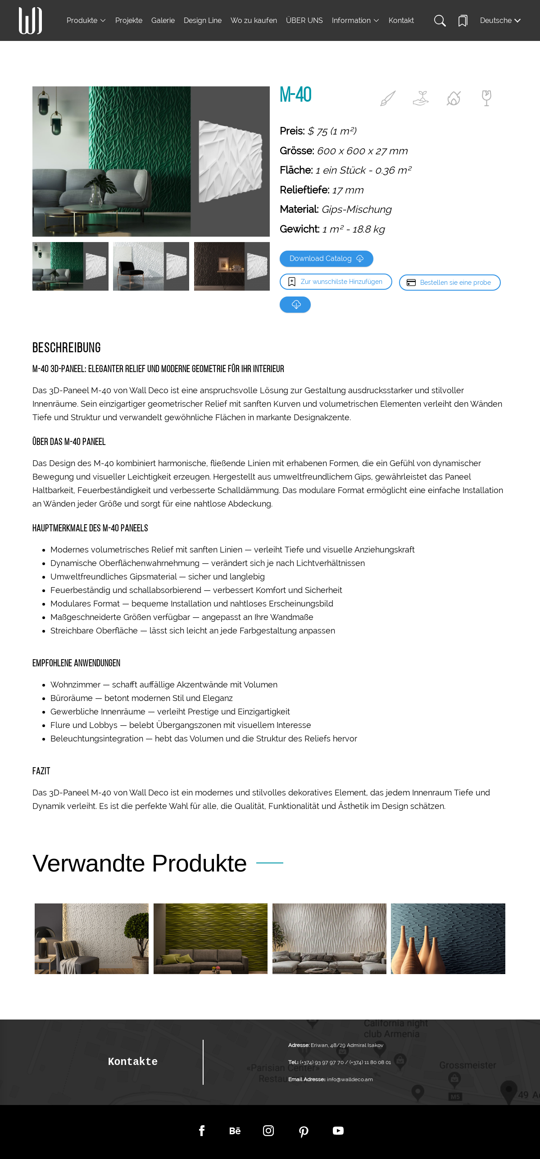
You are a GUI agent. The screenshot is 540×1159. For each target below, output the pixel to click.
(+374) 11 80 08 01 (369, 1062)
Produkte (82, 20)
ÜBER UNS (304, 20)
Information (351, 20)
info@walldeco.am (350, 1079)
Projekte (128, 20)
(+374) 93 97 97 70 (322, 1062)
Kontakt (401, 20)
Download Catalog (326, 258)
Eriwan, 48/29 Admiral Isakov (347, 1045)
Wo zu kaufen (254, 20)
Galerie (163, 20)
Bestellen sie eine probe (455, 281)
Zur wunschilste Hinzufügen (341, 281)
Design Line (203, 20)
